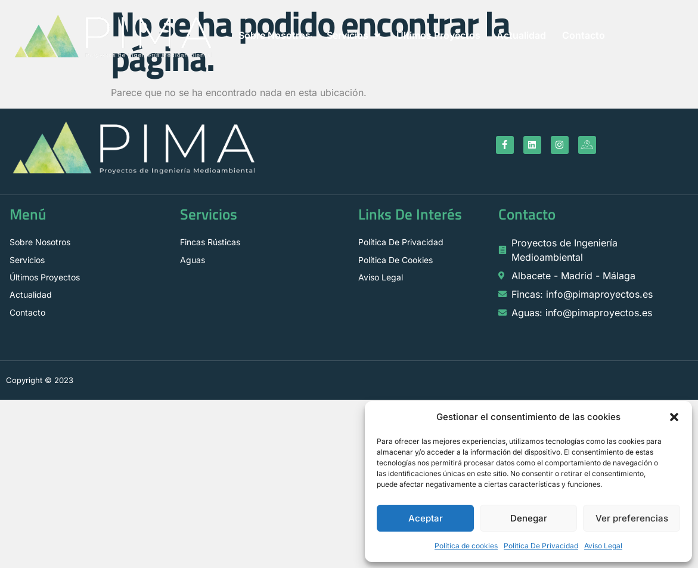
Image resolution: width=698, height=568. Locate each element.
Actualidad (521, 35)
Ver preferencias (631, 518)
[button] (674, 417)
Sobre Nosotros (274, 35)
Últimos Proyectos (438, 35)
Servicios (353, 35)
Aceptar (425, 518)
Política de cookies (466, 545)
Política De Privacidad (541, 545)
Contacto (583, 35)
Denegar (528, 518)
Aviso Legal (603, 545)
